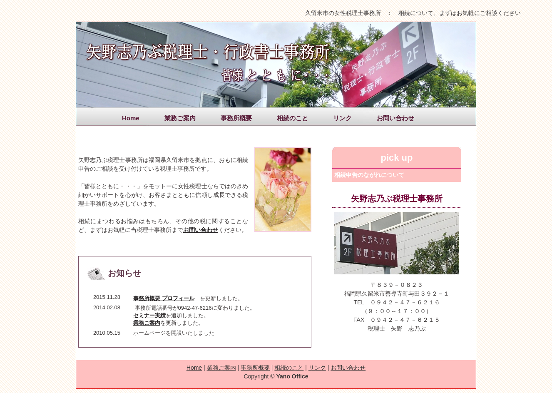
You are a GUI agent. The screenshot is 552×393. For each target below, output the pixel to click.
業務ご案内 (180, 118)
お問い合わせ (395, 118)
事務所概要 (236, 118)
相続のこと (292, 118)
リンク (342, 118)
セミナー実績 (149, 315)
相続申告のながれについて (369, 175)
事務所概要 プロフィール (163, 298)
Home (130, 118)
